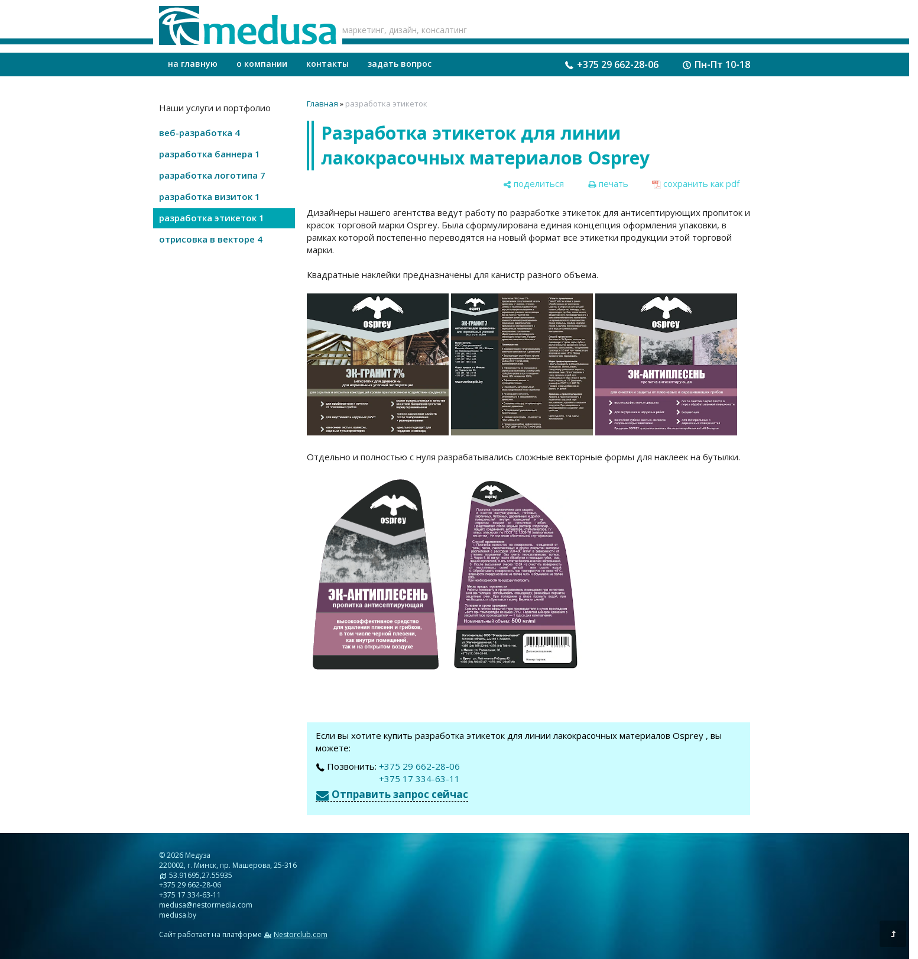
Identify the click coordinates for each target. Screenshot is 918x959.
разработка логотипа (212, 175)
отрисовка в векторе (210, 239)
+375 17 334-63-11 (419, 778)
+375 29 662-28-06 (618, 64)
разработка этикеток (211, 218)
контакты (327, 63)
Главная (322, 103)
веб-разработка (199, 132)
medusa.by (177, 915)
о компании (261, 63)
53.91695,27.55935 (200, 875)
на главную (193, 63)
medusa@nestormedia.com (205, 905)
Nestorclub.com (300, 934)
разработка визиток (209, 196)
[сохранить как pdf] (695, 183)
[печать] (608, 183)
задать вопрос (400, 63)
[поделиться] (533, 183)
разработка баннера (209, 154)
